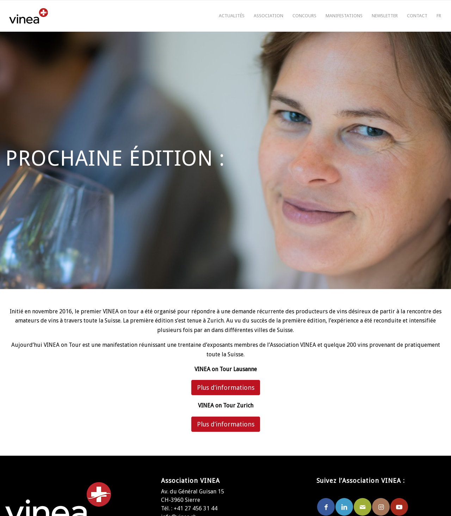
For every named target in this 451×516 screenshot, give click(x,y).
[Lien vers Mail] (362, 507)
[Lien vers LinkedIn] (344, 507)
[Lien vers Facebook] (326, 507)
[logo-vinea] (28, 15)
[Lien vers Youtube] (399, 507)
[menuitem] (231, 15)
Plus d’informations (225, 387)
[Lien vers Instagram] (381, 507)
